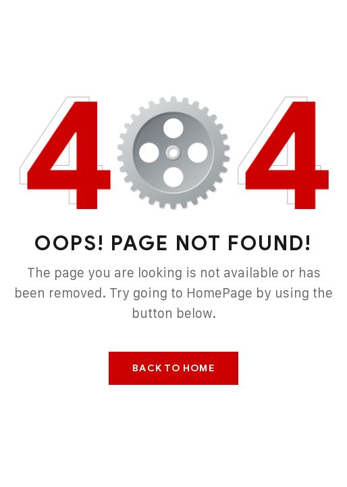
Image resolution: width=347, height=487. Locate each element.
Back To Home (173, 368)
